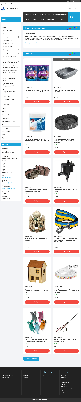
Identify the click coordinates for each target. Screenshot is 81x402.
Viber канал (5, 134)
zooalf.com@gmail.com (8, 183)
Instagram (63, 377)
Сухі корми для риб (31, 43)
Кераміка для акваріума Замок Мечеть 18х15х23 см (36, 239)
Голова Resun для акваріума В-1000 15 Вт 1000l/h (65, 190)
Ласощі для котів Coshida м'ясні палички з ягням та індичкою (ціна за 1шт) (37, 90)
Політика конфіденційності (59, 401)
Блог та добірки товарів (8, 121)
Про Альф (25, 375)
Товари (27, 14)
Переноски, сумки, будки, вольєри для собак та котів (10, 66)
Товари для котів (7, 46)
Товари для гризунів (8, 53)
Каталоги (4, 124)
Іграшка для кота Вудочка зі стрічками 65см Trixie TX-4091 (65, 340)
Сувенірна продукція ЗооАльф (8, 100)
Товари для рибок (8, 33)
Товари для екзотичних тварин (9, 57)
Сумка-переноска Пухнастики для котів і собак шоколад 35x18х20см (36, 190)
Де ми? (42, 19)
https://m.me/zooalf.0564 (8, 188)
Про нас (35, 19)
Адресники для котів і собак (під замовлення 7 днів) (9, 91)
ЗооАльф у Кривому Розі (8, 128)
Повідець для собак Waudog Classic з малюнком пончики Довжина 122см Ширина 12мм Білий (66, 290)
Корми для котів (7, 40)
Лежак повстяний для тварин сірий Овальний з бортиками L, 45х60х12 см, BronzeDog (64, 140)
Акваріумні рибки (7, 30)
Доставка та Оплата (44, 14)
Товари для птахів (8, 50)
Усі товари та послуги (31, 358)
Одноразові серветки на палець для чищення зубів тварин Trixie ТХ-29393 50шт (37, 139)
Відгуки (60, 19)
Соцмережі (50, 19)
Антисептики (6, 96)
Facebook (63, 375)
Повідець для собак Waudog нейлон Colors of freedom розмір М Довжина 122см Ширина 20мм (66, 240)
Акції (34, 14)
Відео (3, 138)
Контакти (27, 19)
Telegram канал (6, 131)
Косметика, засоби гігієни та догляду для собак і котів (10, 72)
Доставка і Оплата (7, 115)
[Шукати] (27, 8)
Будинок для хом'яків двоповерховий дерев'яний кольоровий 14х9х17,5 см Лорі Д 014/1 (37, 290)
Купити (38, 101)
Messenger (64, 386)
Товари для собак (8, 43)
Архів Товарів (7, 104)
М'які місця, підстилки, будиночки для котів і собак (9, 78)
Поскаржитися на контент (47, 401)
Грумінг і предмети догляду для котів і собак (10, 61)
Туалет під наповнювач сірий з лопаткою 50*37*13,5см (65, 90)
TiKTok (62, 392)
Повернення (5, 118)
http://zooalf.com (6, 177)
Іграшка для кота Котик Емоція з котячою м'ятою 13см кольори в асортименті (36, 340)
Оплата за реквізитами (60, 14)
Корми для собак (7, 37)
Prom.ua (48, 399)
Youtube (63, 380)
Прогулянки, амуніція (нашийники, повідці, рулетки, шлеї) (8, 85)
